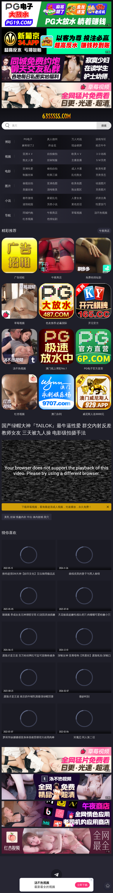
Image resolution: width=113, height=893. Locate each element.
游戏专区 (101, 139)
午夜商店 (52, 212)
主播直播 (76, 160)
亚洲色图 (52, 183)
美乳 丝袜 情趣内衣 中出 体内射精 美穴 (26, 517)
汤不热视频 (100, 212)
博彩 (8, 142)
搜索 (104, 125)
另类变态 (101, 175)
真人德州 (52, 139)
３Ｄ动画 (101, 154)
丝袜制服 (52, 160)
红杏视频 (28, 219)
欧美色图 (76, 183)
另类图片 (101, 189)
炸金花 (52, 145)
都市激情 (28, 198)
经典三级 (52, 175)
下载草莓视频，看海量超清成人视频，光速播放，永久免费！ (65, 507)
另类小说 (52, 204)
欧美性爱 (101, 168)
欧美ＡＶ (76, 154)
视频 (8, 156)
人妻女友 (76, 198)
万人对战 (76, 139)
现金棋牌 (76, 145)
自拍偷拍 (52, 154)
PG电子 (28, 139)
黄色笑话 (76, 204)
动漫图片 (101, 183)
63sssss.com (56, 116)
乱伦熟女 (76, 175)
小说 (8, 201)
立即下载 (82, 885)
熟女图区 (76, 189)
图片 (8, 186)
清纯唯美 (52, 189)
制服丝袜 (28, 175)
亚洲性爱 (28, 168)
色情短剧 (52, 219)
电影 (8, 171)
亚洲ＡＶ (28, 154)
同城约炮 (28, 212)
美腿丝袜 (28, 189)
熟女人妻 (28, 160)
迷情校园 (28, 204)
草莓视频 (76, 212)
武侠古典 (101, 198)
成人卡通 (76, 168)
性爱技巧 (101, 204)
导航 (8, 215)
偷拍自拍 (52, 168)
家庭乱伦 (52, 198)
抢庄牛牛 (101, 145)
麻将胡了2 (28, 145)
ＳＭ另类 (101, 160)
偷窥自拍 (28, 183)
